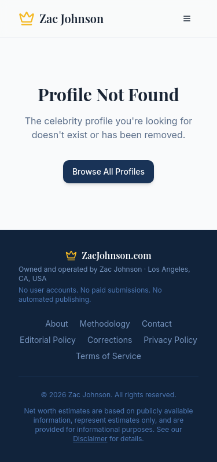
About (56, 323)
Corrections (109, 340)
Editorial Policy (48, 340)
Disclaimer (90, 438)
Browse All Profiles (108, 171)
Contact (157, 323)
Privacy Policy (170, 340)
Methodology (105, 323)
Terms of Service (108, 356)
